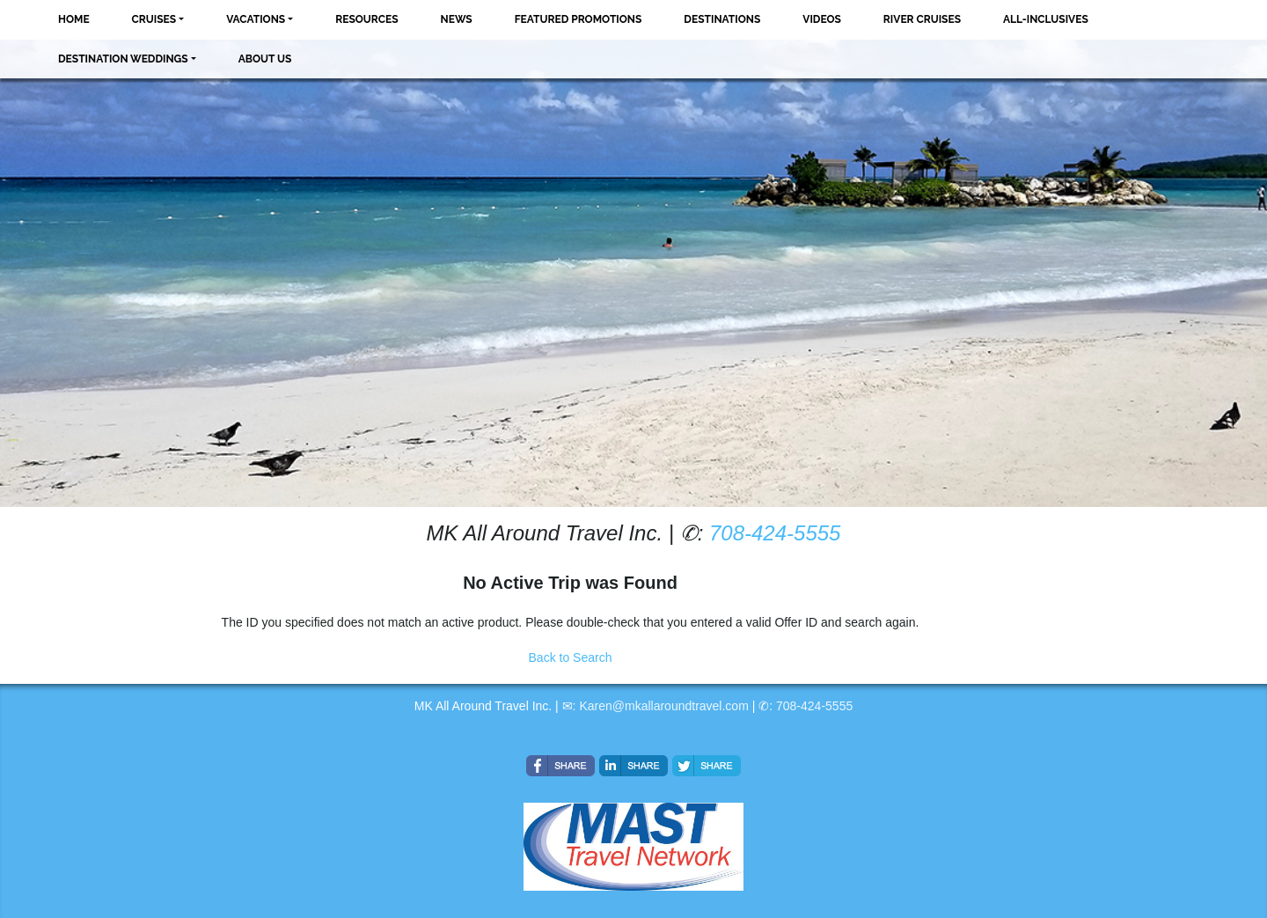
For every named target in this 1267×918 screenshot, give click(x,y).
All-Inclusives (1045, 19)
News (456, 19)
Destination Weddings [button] (123, 59)
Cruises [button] (154, 19)
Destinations (722, 19)
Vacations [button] (255, 19)
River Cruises (922, 19)
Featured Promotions (578, 19)
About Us (265, 59)
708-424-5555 (774, 533)
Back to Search (570, 657)
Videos (821, 19)
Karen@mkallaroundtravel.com (663, 706)
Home (74, 19)
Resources (366, 19)
